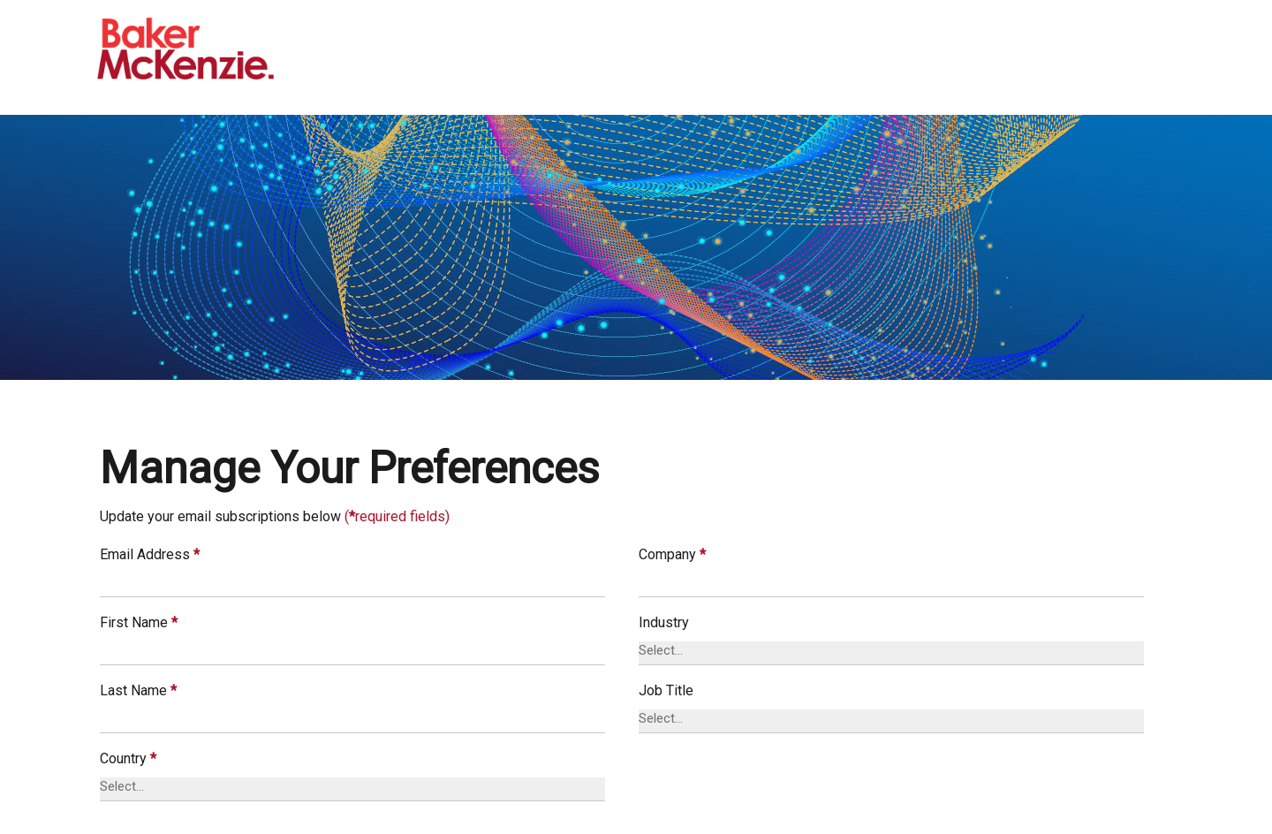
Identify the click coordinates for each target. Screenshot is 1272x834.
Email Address (150, 554)
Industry (664, 622)
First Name (139, 622)
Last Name (138, 690)
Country (128, 758)
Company (672, 554)
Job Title (666, 690)
